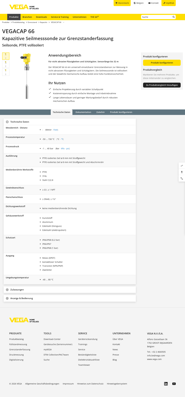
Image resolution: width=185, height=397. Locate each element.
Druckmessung (16, 354)
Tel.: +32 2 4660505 (156, 351)
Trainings (82, 344)
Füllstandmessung (18, 344)
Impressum (68, 383)
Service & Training (60, 17)
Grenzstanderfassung (19, 349)
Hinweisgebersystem (117, 383)
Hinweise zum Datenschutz (90, 383)
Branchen (27, 17)
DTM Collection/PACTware (56, 354)
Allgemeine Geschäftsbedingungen (42, 383)
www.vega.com (154, 359)
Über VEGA (118, 339)
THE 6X (94, 16)
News (115, 349)
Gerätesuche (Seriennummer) (58, 344)
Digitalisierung (16, 359)
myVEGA (48, 349)
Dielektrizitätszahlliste (89, 359)
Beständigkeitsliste (87, 354)
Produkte (13, 17)
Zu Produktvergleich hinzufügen (162, 85)
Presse (116, 354)
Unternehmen (79, 17)
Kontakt (116, 344)
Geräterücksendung (87, 339)
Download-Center (52, 339)
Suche (47, 359)
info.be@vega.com (156, 355)
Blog (115, 359)
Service (82, 333)
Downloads (41, 17)
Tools (47, 333)
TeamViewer (84, 365)
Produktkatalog (16, 339)
